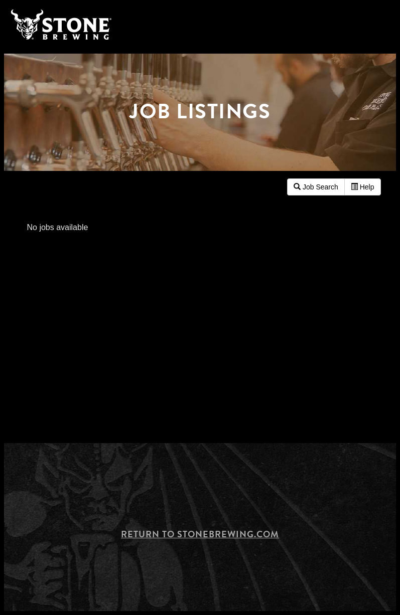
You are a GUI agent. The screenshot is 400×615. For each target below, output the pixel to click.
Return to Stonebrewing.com (200, 534)
